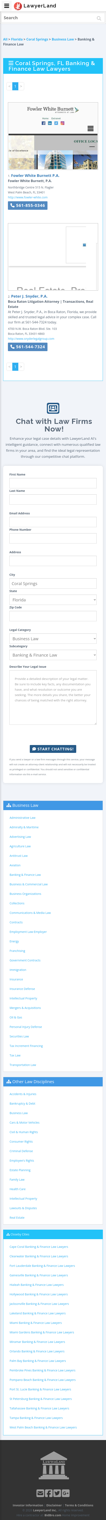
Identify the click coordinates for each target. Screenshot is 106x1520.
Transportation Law (23, 1065)
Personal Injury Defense (26, 1027)
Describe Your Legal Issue (27, 667)
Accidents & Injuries (23, 1094)
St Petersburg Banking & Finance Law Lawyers (41, 1399)
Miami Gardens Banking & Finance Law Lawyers (42, 1332)
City (12, 575)
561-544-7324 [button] (27, 346)
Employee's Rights (22, 1160)
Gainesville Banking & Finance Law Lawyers (39, 1275)
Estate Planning (20, 1170)
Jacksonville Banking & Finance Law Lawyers (39, 1304)
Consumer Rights (21, 1141)
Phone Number (20, 530)
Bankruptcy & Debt (22, 1103)
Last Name (17, 491)
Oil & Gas (16, 1017)
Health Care (18, 1189)
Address (15, 552)
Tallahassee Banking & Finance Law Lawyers (39, 1408)
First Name (17, 474)
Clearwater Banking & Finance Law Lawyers (39, 1256)
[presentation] (53, 735)
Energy (14, 941)
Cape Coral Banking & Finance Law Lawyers (39, 1247)
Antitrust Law (19, 856)
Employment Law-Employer (28, 932)
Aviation (15, 865)
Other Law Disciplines (33, 1081)
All (5, 39)
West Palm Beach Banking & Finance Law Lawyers (43, 1427)
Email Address (19, 513)
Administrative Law (22, 818)
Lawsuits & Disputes (23, 1208)
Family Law (17, 1179)
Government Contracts (25, 960)
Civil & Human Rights (24, 1132)
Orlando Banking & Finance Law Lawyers (37, 1351)
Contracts (16, 922)
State (13, 591)
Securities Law (19, 1036)
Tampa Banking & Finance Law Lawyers (36, 1418)
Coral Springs (37, 39)
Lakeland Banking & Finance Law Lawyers (38, 1313)
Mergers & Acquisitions (25, 1008)
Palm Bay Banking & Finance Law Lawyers (38, 1361)
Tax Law (15, 1055)
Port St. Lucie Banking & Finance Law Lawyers (40, 1389)
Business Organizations (25, 894)
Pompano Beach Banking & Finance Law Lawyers (43, 1380)
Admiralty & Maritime (24, 827)
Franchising (17, 951)
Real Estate (17, 1218)
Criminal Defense (21, 1151)
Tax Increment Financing (26, 1046)
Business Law (63, 39)
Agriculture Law (20, 846)
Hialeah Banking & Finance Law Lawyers (37, 1285)
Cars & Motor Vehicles (24, 1122)
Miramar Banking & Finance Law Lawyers (37, 1342)
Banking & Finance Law (25, 875)
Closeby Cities (20, 1234)
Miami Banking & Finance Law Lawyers (36, 1323)
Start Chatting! (53, 748)
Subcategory (18, 646)
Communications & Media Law (30, 913)
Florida (17, 39)
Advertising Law (20, 837)
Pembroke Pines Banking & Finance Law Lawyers (42, 1370)
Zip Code (15, 607)
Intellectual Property (23, 998)
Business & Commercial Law (29, 884)
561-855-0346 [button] (27, 205)
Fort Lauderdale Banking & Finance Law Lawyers (42, 1266)
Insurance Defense (22, 989)
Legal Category (20, 630)
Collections (17, 903)
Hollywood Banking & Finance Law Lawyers (39, 1294)
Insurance (16, 979)
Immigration (18, 970)
